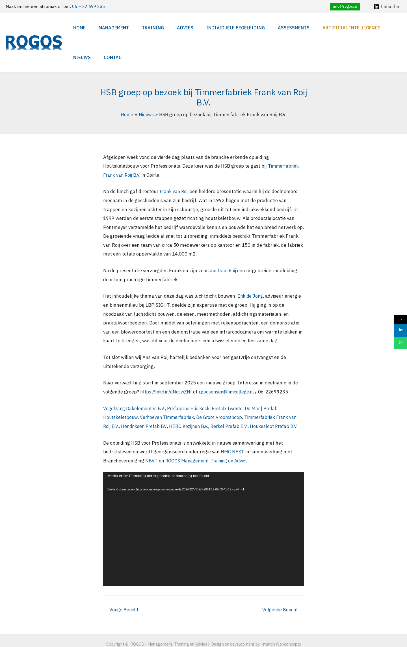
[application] (203, 508)
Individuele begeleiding (210, 28)
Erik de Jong (250, 266)
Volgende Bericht (281, 589)
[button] (345, 6)
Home (77, 28)
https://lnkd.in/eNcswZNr (168, 362)
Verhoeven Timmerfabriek (169, 387)
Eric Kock (205, 379)
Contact (386, 28)
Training (139, 28)
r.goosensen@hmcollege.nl (232, 362)
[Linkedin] (386, 7)
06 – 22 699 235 (88, 6)
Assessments (263, 28)
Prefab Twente (233, 379)
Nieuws (360, 28)
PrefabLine (182, 379)
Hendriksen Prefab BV (155, 396)
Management (106, 28)
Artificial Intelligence (315, 28)
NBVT (151, 440)
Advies (166, 28)
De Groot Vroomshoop (223, 387)
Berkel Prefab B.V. (244, 396)
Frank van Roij (175, 162)
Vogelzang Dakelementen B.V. (135, 379)
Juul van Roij (224, 241)
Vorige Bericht (122, 589)
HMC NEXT (232, 431)
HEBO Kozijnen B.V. (202, 396)
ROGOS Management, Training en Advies (209, 440)
